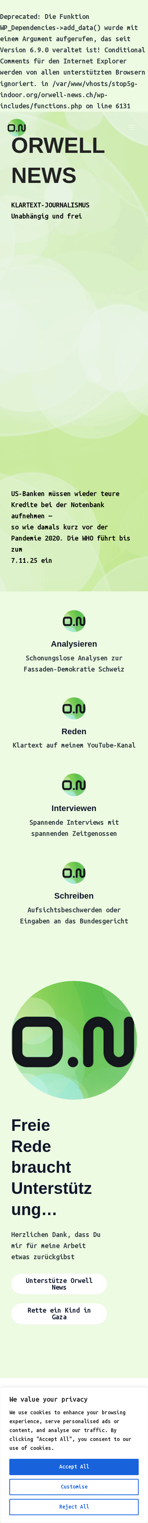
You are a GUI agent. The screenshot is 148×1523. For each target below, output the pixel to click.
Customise (74, 1487)
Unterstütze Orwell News (59, 1284)
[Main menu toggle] (132, 127)
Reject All (74, 1507)
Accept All (74, 1467)
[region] (74, 1455)
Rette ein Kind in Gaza (59, 1313)
